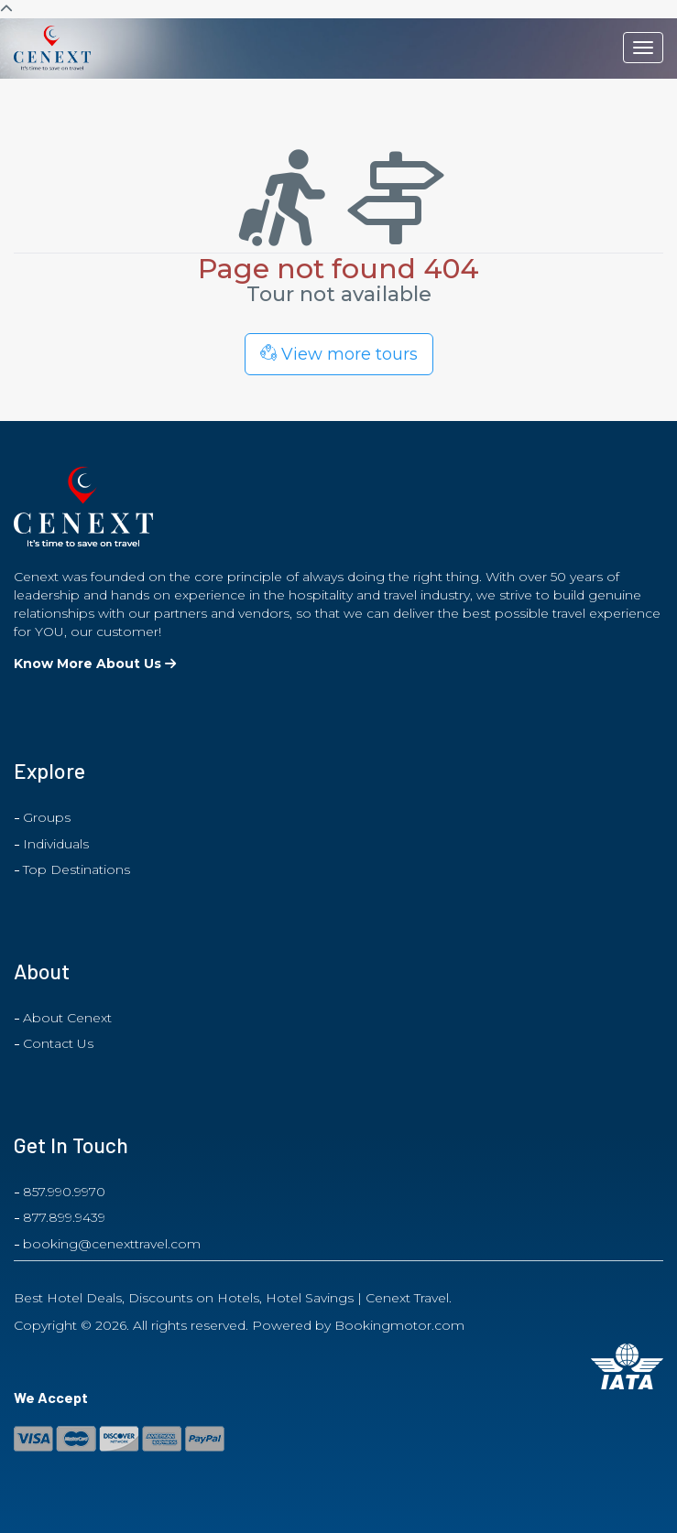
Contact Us (58, 1043)
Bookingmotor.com (399, 1325)
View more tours (339, 354)
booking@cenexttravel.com (112, 1244)
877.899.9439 (64, 1217)
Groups (47, 817)
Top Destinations (76, 869)
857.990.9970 (64, 1191)
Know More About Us (95, 663)
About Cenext (67, 1017)
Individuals (56, 844)
